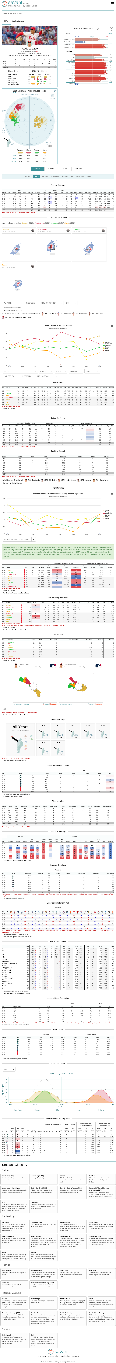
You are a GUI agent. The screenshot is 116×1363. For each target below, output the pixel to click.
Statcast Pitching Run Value (58, 765)
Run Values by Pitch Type (58, 598)
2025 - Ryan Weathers (81, 314)
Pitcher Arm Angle (58, 719)
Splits (65, 169)
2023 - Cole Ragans (65, 314)
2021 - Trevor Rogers (50, 314)
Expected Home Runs (58, 865)
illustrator (11, 76)
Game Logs (78, 169)
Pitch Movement (58, 488)
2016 (12, 55)
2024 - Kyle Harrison (50, 480)
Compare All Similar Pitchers (23, 317)
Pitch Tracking (58, 382)
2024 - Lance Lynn (86, 480)
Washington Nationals (29, 55)
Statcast (38, 169)
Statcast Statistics (58, 185)
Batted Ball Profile (58, 418)
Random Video (12, 74)
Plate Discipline (58, 801)
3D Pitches (11, 80)
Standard (51, 169)
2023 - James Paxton (97, 314)
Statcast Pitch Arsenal (58, 217)
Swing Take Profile (13, 84)
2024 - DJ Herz (9, 317)
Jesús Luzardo (29, 48)
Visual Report (12, 78)
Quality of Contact (58, 451)
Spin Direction (58, 634)
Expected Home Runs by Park (58, 903)
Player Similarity (12, 82)
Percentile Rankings (58, 831)
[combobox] (58, 13)
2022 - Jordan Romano (68, 480)
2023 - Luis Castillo (34, 480)
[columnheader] (4, 191)
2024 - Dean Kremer (102, 480)
